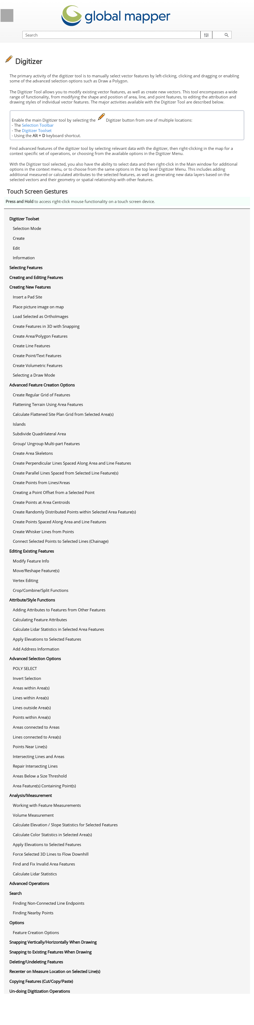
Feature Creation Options (36, 932)
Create (19, 238)
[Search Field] (127, 35)
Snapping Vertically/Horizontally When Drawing (53, 942)
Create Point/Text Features (37, 355)
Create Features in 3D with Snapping (46, 326)
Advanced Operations (29, 883)
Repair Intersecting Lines (35, 766)
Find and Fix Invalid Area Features (44, 864)
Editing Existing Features (31, 551)
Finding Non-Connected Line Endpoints (48, 903)
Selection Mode (27, 228)
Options (16, 922)
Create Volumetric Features (37, 365)
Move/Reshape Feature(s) (36, 570)
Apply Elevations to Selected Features (47, 639)
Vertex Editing (25, 580)
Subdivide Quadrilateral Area (39, 433)
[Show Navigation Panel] (7, 15)
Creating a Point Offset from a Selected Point (53, 492)
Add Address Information (36, 649)
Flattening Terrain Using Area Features (48, 404)
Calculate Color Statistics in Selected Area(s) (52, 834)
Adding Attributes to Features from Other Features (59, 609)
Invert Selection (27, 678)
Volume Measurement (33, 815)
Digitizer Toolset (36, 130)
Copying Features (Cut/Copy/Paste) (41, 981)
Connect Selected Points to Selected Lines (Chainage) (60, 541)
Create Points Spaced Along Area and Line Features (59, 521)
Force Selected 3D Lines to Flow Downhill (51, 854)
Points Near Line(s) (30, 746)
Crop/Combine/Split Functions (40, 590)
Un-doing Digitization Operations (39, 991)
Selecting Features (25, 267)
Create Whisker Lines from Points (43, 531)
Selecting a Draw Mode (34, 375)
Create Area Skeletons (33, 453)
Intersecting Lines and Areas (38, 756)
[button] (206, 35)
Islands (19, 424)
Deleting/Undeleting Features (36, 961)
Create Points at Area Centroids (41, 502)
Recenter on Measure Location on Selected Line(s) (54, 971)
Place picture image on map (38, 306)
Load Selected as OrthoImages (40, 316)
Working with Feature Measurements (47, 805)
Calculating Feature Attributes (40, 619)
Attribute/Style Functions (32, 600)
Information (24, 257)
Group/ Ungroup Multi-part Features (46, 443)
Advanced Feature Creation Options (42, 385)
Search (15, 893)
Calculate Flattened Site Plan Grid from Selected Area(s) (63, 414)
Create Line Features (31, 345)
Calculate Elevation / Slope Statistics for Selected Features (65, 824)
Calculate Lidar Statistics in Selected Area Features (58, 629)
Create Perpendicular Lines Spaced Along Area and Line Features (72, 463)
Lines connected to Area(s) (37, 737)
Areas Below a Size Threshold (40, 776)
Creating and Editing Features (36, 277)
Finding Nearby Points (33, 912)
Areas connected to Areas (36, 727)
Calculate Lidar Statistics (35, 873)
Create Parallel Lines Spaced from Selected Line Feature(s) (65, 473)
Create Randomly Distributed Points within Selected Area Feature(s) (74, 512)
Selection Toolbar (38, 125)
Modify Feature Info (31, 561)
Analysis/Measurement (30, 795)
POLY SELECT (25, 668)
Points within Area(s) (31, 717)
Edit (16, 248)
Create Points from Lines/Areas (41, 482)
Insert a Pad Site (27, 297)
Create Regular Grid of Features (41, 394)
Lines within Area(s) (31, 697)
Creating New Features (30, 287)
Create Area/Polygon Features (40, 336)
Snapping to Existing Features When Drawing (50, 952)
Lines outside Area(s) (32, 707)
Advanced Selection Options (35, 658)
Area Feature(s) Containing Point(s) (44, 785)
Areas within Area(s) (31, 688)
